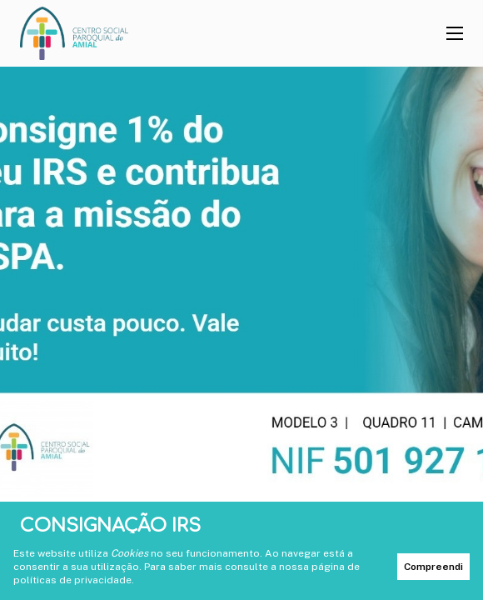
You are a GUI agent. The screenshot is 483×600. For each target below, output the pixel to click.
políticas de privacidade (72, 580)
